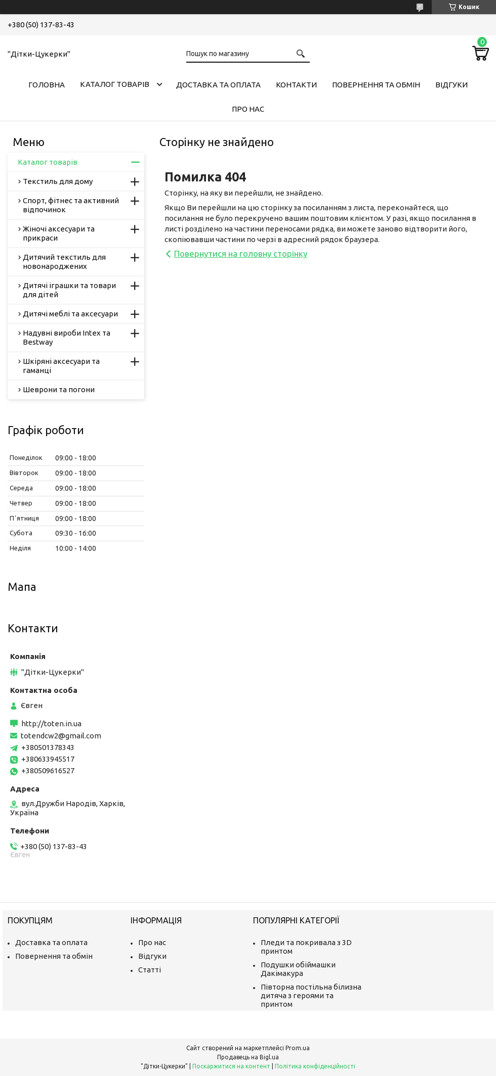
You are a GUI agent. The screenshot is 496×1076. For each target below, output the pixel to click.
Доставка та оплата (218, 84)
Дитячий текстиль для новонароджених (64, 261)
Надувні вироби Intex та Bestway (66, 337)
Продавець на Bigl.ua (248, 1057)
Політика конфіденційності (315, 1066)
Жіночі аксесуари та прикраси (59, 233)
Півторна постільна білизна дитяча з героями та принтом (311, 995)
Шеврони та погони (59, 389)
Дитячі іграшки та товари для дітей (69, 290)
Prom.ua (297, 1048)
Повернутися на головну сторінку (240, 253)
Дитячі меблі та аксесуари (70, 313)
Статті (149, 969)
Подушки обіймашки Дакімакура (298, 968)
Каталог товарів (114, 84)
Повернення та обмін (376, 84)
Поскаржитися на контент (231, 1066)
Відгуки (451, 84)
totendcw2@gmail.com (61, 735)
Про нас (248, 109)
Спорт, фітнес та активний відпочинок (71, 205)
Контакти (296, 84)
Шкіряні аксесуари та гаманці (61, 366)
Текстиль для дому (58, 181)
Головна (46, 84)
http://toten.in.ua (51, 723)
